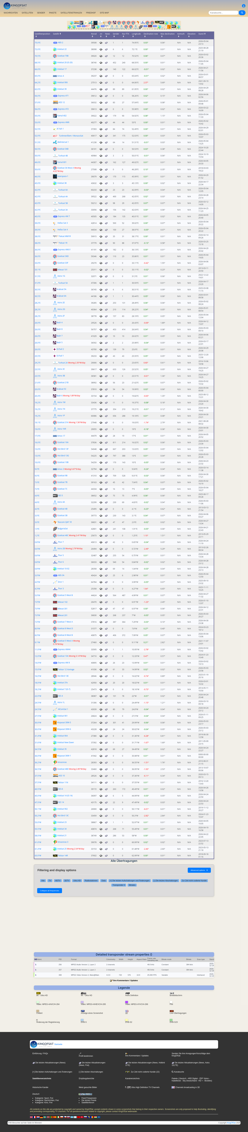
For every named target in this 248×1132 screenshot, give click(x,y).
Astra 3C (61, 369)
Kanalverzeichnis (132, 1078)
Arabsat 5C (61, 389)
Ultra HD (77, 881)
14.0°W (38, 662)
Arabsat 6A (61, 296)
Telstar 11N (63, 782)
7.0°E (37, 482)
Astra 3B (61, 375)
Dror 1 (61, 582)
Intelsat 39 (61, 89)
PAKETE (52, 13)
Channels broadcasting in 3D (186, 1087)
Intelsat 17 (61, 69)
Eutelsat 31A (62, 422)
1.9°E (37, 529)
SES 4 (60, 696)
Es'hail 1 (60, 356)
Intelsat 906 (62, 82)
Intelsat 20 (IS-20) (64, 62)
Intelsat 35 (61, 749)
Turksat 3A (63, 209)
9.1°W (37, 642)
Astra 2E (61, 302)
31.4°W (38, 736)
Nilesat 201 (62, 615)
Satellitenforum (87, 1102)
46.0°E (37, 176)
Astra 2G (61, 309)
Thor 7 (61, 542)
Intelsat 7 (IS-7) (63, 689)
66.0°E (37, 69)
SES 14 (61, 802)
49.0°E (37, 162)
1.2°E (37, 535)
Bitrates (132, 885)
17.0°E (37, 435)
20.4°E (37, 396)
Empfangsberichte (86, 1078)
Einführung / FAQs (40, 1053)
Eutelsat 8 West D (65, 628)
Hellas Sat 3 (62, 223)
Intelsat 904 (62, 735)
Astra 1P (61, 415)
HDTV (57, 881)
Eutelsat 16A (62, 442)
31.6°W (38, 742)
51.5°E (37, 142)
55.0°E (37, 115)
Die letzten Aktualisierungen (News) (48, 1063)
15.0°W (38, 669)
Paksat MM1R (65, 236)
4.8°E (37, 495)
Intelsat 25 (61, 848)
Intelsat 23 (61, 822)
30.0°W (38, 722)
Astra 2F (61, 316)
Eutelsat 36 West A (65, 168)
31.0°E (37, 283)
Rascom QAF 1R (65, 522)
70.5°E (37, 56)
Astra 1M (61, 402)
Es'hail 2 (60, 349)
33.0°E (37, 263)
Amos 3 (60, 469)
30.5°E (37, 289)
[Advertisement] (124, 923)
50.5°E (37, 149)
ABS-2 (60, 42)
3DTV (67, 881)
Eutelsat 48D (62, 769)
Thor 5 (61, 555)
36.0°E (37, 249)
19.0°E (37, 429)
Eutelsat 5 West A (65, 640)
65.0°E (37, 76)
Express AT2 (63, 109)
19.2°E (37, 402)
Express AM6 (63, 122)
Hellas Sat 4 (62, 229)
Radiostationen (91, 881)
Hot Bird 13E (62, 676)
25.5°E (37, 356)
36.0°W (38, 756)
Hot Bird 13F (62, 449)
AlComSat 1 (63, 709)
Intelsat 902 (62, 809)
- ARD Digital (192, 1078)
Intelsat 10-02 (63, 568)
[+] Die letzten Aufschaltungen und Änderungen (129, 881)
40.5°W (38, 789)
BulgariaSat (63, 528)
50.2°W (38, 815)
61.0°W (38, 842)
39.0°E (37, 223)
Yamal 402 (61, 115)
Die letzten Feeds (88, 1100)
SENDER (41, 13)
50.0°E (37, 155)
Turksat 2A (63, 362)
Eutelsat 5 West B (65, 595)
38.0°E (37, 236)
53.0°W (38, 822)
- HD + (200, 1081)
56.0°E (37, 95)
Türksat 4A (63, 196)
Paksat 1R (63, 243)
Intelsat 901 (62, 715)
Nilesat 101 (62, 269)
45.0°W (38, 795)
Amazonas (62, 762)
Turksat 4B (63, 155)
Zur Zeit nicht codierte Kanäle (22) (142, 1072)
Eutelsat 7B (62, 482)
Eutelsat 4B (62, 508)
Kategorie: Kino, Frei (43, 1102)
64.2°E (37, 82)
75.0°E (37, 42)
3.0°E (37, 515)
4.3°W (37, 588)
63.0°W (38, 855)
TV (50, 881)
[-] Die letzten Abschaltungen (166, 881)
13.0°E (37, 449)
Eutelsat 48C (62, 535)
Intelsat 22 (61, 49)
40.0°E (37, 216)
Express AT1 (63, 95)
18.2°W (38, 689)
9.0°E (37, 469)
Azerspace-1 (62, 176)
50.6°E (37, 169)
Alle (43, 881)
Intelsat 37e (62, 682)
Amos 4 (60, 76)
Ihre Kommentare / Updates (125, 980)
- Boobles (207, 1081)
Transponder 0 (119, 885)
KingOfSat (231, 1123)
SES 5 (60, 495)
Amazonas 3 (62, 842)
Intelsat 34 (61, 828)
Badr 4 (59, 322)
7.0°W (37, 602)
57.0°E (37, 102)
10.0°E (37, 462)
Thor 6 (61, 562)
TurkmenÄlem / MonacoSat (71, 135)
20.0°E (37, 389)
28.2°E (37, 303)
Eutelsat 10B (62, 462)
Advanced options (199, 870)
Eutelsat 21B (62, 382)
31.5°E (37, 276)
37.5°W (38, 775)
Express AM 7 (64, 216)
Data (103, 881)
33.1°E (37, 269)
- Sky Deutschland (189, 1081)
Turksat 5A (63, 283)
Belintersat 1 (63, 142)
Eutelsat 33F (62, 262)
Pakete (174, 1078)
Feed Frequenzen (88, 1098)
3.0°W (37, 575)
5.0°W (37, 595)
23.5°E (37, 369)
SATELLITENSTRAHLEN (71, 13)
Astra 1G (61, 276)
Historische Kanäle (40, 1087)
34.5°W (38, 749)
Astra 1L (61, 702)
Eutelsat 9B (62, 475)
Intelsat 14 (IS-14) (64, 795)
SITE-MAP (104, 13)
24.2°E (37, 362)
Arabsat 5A (61, 289)
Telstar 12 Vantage (66, 669)
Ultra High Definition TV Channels (142, 1087)
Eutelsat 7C (62, 488)
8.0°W (37, 628)
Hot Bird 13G (63, 455)
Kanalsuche (178, 1072)
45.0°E (37, 183)
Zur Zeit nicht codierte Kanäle (194, 881)
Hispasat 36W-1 (64, 755)
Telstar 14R (63, 855)
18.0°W (38, 682)
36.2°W (38, 762)
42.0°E (37, 190)
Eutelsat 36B (62, 149)
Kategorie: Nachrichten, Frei (47, 1100)
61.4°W (38, 849)
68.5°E (37, 62)
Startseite (46, 1044)
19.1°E (37, 422)
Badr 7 (59, 336)
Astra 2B (61, 548)
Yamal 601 (61, 162)
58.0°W (38, 835)
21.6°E (37, 382)
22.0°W (38, 696)
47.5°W (38, 802)
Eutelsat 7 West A (65, 621)
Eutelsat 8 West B (65, 635)
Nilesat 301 (62, 608)
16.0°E (37, 442)
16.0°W (38, 676)
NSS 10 (62, 775)
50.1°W (38, 809)
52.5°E (37, 129)
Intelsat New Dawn (65, 742)
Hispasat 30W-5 (64, 722)
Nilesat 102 (62, 602)
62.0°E (37, 89)
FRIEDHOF (91, 13)
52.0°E (37, 135)
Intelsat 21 (61, 835)
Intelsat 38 (61, 183)
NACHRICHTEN (11, 13)
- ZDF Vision (203, 1078)
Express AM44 (64, 649)
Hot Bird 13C (63, 815)
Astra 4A (61, 502)
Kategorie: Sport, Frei (44, 1098)
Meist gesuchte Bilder (88, 1087)
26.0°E (37, 322)
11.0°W (38, 649)
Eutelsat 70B (62, 55)
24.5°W (38, 702)
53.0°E (37, 122)
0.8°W (37, 542)
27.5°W (38, 716)
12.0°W (38, 656)
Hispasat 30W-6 (64, 729)
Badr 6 (59, 395)
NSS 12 (62, 102)
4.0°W (37, 582)
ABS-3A (61, 575)
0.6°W (37, 548)
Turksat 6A (63, 190)
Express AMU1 (64, 249)
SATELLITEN (27, 13)
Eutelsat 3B (62, 515)
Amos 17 (61, 435)
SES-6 (60, 789)
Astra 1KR (61, 429)
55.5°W (38, 829)
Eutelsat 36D (62, 256)
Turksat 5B (63, 203)
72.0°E (37, 49)
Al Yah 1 (60, 129)
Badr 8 (59, 329)
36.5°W (38, 769)
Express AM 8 (64, 662)
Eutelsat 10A (62, 656)
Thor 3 (61, 588)
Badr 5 (59, 342)
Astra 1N (61, 409)
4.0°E (37, 509)
